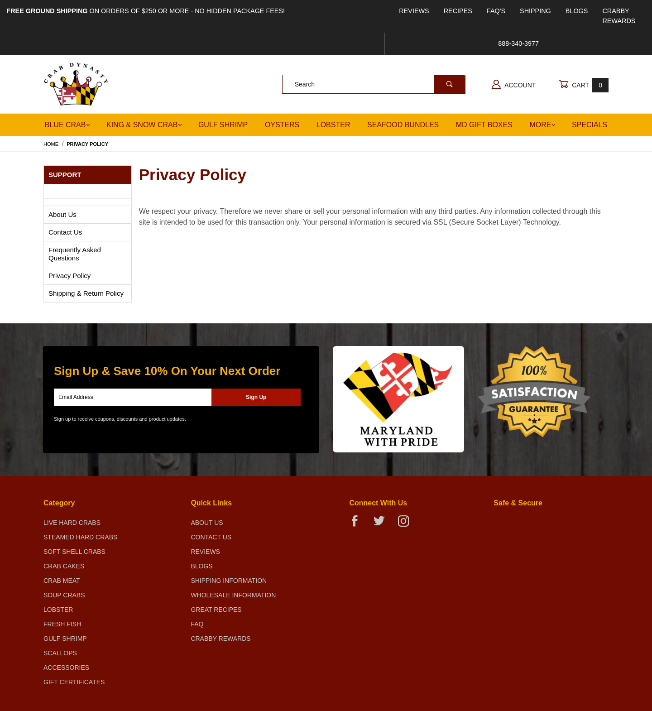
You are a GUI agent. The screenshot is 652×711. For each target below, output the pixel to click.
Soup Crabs (64, 595)
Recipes (458, 10)
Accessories (66, 667)
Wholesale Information (233, 595)
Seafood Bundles (403, 125)
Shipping (535, 10)
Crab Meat (61, 580)
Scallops (60, 653)
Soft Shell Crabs (74, 551)
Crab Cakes (63, 566)
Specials (589, 125)
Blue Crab (68, 125)
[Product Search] (358, 84)
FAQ (197, 624)
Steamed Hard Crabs (80, 537)
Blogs (577, 10)
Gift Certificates (74, 682)
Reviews (414, 10)
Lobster (333, 125)
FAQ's (496, 10)
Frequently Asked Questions (74, 254)
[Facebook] (358, 524)
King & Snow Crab (144, 125)
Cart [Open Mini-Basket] (583, 85)
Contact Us (65, 232)
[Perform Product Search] (449, 84)
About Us (62, 214)
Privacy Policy (69, 275)
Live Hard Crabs (72, 522)
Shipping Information (229, 580)
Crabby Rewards (618, 15)
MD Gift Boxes (484, 125)
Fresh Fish (62, 624)
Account (514, 84)
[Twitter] (383, 524)
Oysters (282, 125)
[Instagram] (407, 524)
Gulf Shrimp (223, 125)
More (542, 125)
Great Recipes (216, 609)
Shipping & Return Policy (86, 293)
